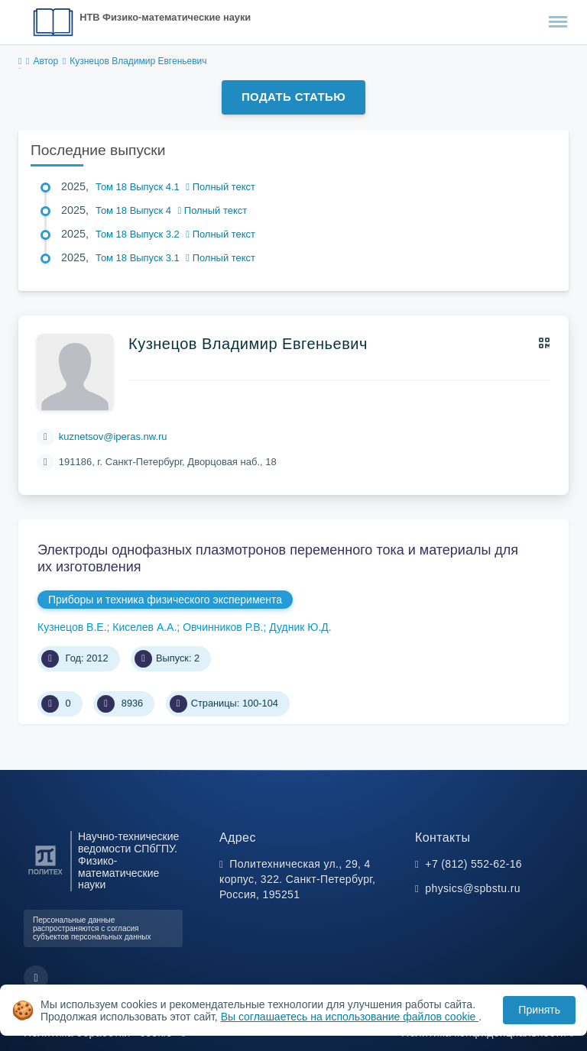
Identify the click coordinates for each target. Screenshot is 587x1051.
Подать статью (293, 96)
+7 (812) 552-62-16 (473, 864)
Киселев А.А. (144, 627)
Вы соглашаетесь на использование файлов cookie (350, 1017)
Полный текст (220, 186)
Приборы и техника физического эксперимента (165, 599)
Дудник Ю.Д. (300, 627)
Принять (539, 1010)
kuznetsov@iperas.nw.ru (113, 436)
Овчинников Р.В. (223, 627)
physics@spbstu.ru (472, 888)
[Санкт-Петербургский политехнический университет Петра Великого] (45, 874)
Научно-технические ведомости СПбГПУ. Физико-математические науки (128, 861)
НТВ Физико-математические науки (165, 17)
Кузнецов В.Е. (72, 627)
